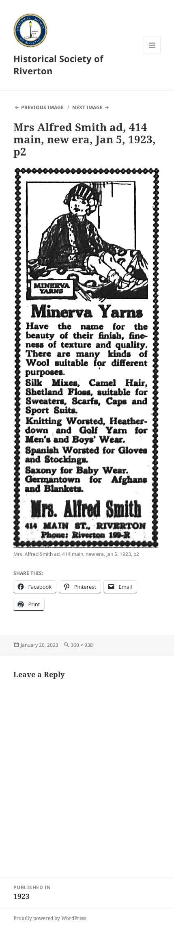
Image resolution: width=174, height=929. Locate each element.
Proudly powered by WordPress (49, 918)
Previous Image (42, 107)
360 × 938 (82, 645)
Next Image (87, 107)
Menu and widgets (152, 53)
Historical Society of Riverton (58, 64)
